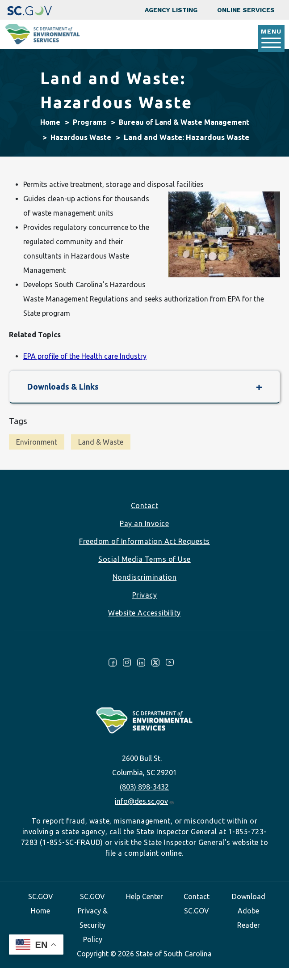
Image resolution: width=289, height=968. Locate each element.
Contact (145, 505)
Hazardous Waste (80, 137)
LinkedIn (141, 662)
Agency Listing (171, 9)
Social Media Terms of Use (144, 559)
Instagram (127, 662)
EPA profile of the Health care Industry (85, 356)
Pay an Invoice (144, 523)
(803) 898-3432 (144, 787)
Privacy (144, 595)
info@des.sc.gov (144, 801)
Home (50, 122)
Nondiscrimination (145, 577)
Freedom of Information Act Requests (144, 541)
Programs (89, 122)
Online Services (246, 9)
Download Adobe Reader (248, 910)
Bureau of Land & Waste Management (184, 122)
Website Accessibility (144, 613)
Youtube (170, 662)
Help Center (144, 896)
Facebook (113, 662)
